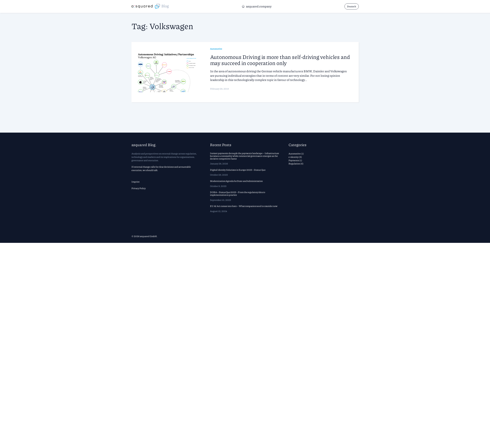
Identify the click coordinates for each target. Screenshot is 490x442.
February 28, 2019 (219, 88)
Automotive (216, 48)
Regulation (294, 163)
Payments (294, 160)
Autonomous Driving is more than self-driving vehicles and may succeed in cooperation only (280, 60)
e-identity (294, 157)
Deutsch (351, 6)
